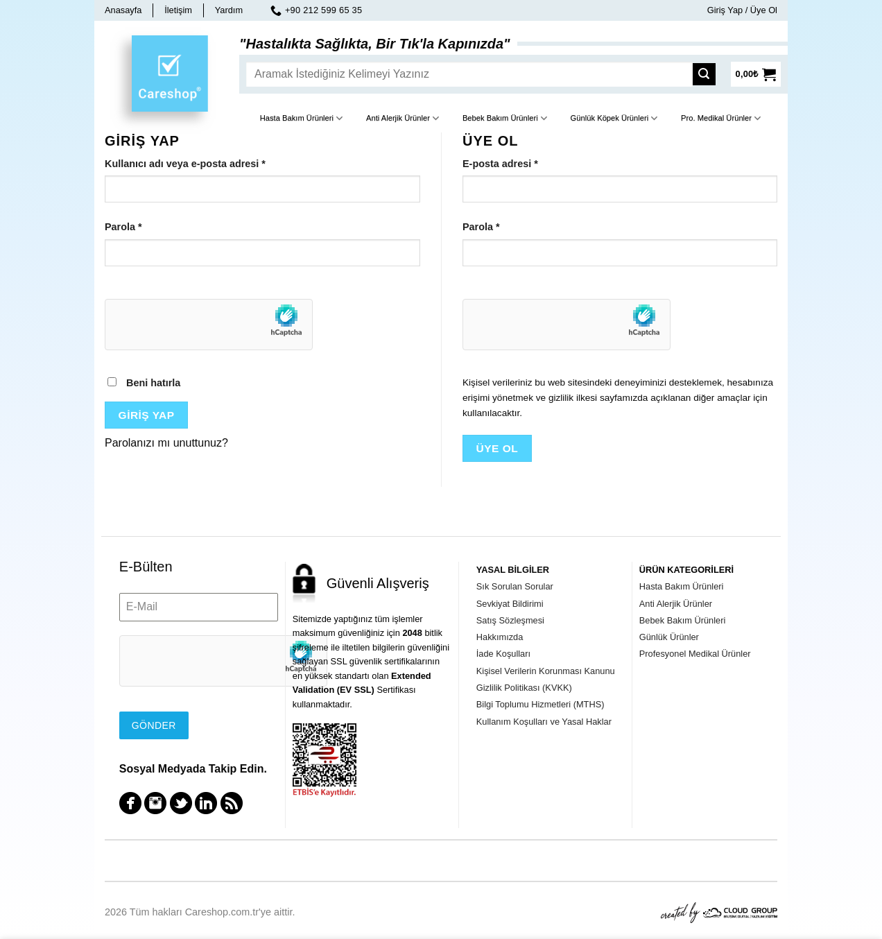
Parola (123, 226)
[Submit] (708, 74)
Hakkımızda (500, 637)
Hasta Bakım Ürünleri (301, 118)
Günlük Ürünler (669, 637)
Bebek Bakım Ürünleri (504, 118)
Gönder (154, 725)
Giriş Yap (147, 415)
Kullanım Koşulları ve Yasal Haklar (544, 721)
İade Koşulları (503, 653)
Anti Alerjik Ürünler (402, 118)
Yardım (229, 10)
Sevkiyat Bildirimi (510, 603)
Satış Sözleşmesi (510, 620)
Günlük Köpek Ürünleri (614, 118)
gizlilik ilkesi (572, 398)
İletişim (178, 10)
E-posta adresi (500, 163)
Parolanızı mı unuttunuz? (166, 443)
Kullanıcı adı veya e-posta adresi (185, 163)
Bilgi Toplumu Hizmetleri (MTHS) (540, 704)
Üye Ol (497, 448)
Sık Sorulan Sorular (514, 586)
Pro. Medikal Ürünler (721, 118)
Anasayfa (123, 10)
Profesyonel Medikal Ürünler (695, 653)
